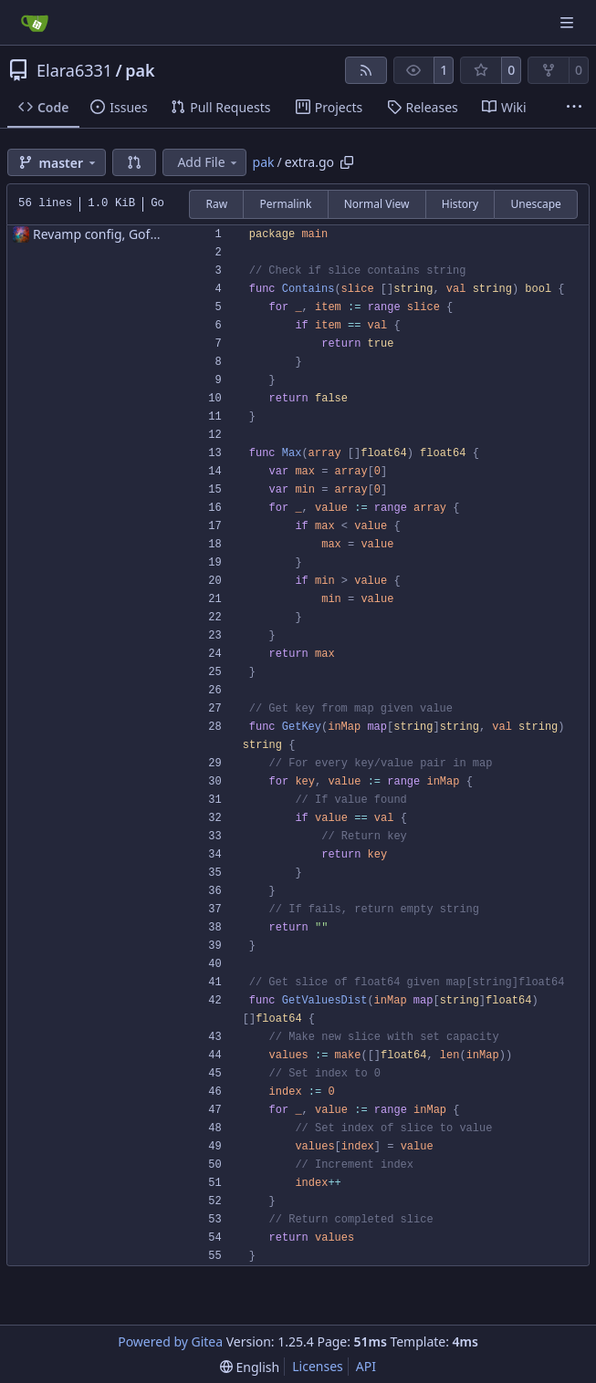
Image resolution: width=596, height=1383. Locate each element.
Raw (216, 204)
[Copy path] (346, 162)
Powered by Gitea (170, 1341)
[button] (134, 162)
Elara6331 (74, 70)
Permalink (285, 204)
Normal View (377, 204)
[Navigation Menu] (568, 22)
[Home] (34, 22)
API (366, 1366)
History (460, 204)
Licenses (317, 1366)
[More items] (574, 108)
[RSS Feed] (366, 70)
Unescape (535, 204)
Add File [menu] (208, 162)
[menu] (249, 1367)
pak (139, 70)
